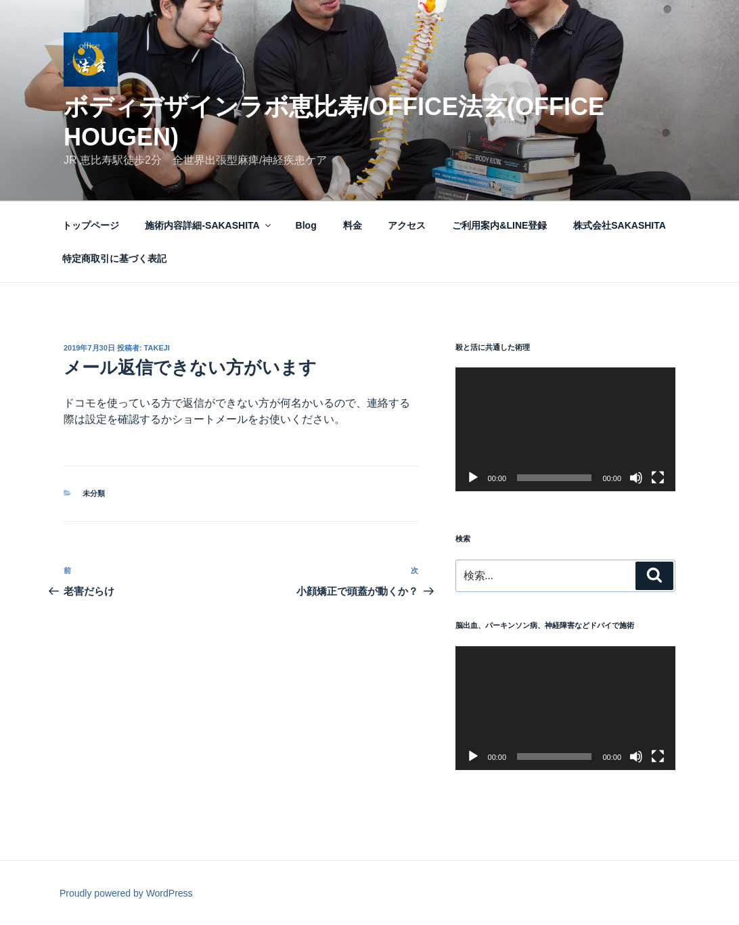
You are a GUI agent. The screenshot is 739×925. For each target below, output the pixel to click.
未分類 (94, 493)
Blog (306, 225)
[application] (565, 429)
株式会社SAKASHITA (619, 225)
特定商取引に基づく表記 (114, 258)
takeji (157, 348)
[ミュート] (636, 477)
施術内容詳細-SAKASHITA (208, 225)
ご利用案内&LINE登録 (499, 225)
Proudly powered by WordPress (126, 893)
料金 (352, 225)
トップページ (90, 225)
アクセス (407, 225)
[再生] (473, 477)
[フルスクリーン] (658, 477)
